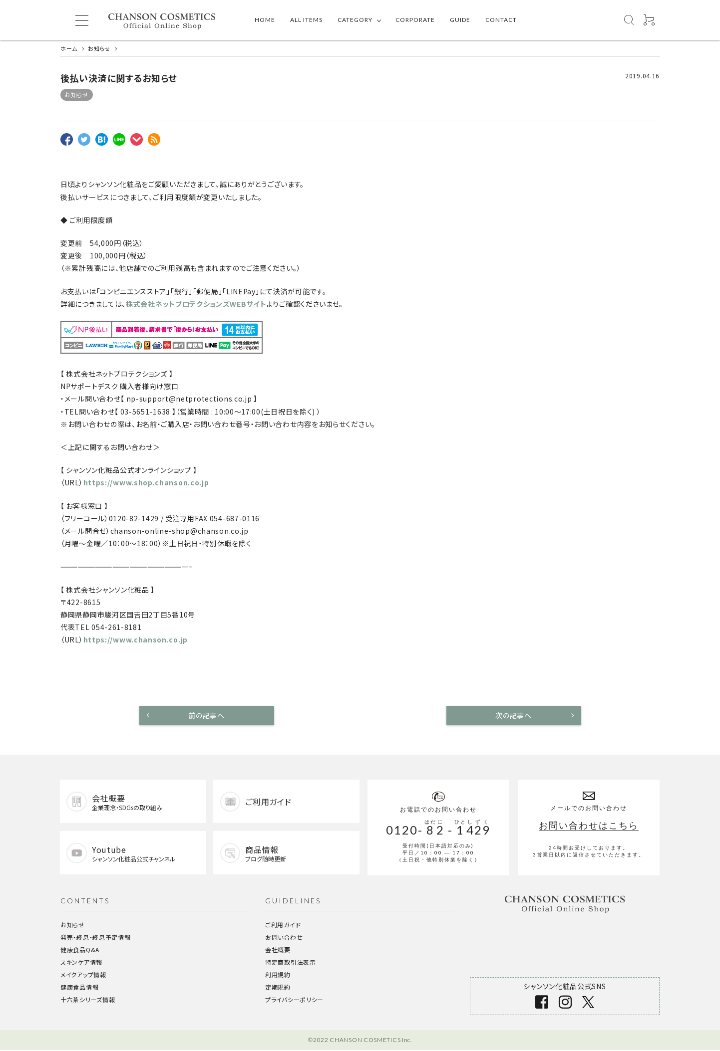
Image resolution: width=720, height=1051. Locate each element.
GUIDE (460, 19)
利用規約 (278, 975)
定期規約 (278, 988)
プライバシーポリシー (294, 1000)
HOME (265, 19)
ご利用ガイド (283, 925)
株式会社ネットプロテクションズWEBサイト (196, 304)
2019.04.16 (642, 75)
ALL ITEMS (306, 19)
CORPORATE (415, 19)
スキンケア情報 (81, 963)
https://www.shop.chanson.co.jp (146, 482)
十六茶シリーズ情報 (87, 1000)
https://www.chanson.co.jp (135, 639)
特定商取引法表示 (290, 963)
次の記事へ (513, 715)
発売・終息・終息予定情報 (95, 938)
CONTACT (501, 19)
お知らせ (76, 94)
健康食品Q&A (79, 950)
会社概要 (278, 950)
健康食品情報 (79, 988)
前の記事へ (206, 715)
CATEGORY (355, 19)
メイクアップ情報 (83, 975)
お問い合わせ (284, 938)
